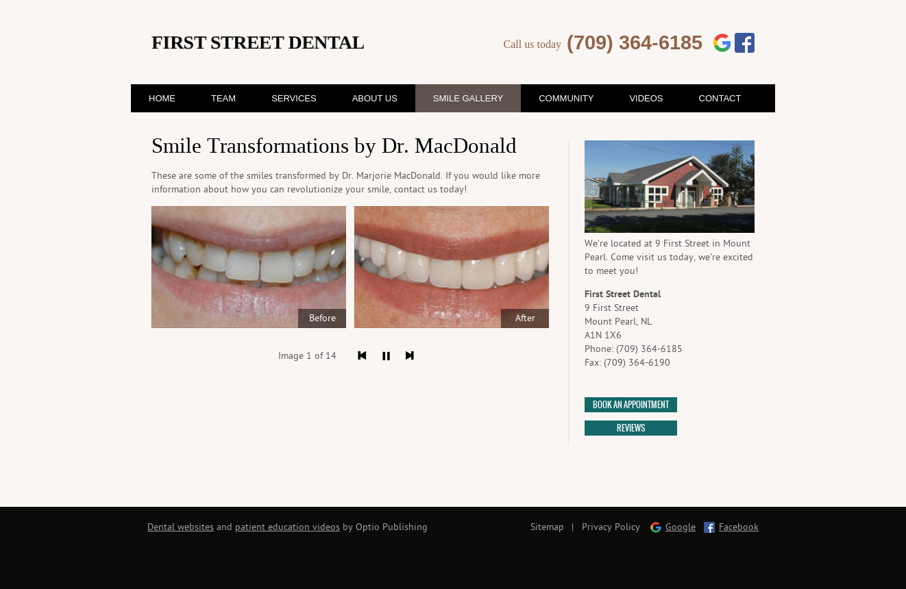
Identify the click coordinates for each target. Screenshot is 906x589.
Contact (720, 98)
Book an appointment (631, 405)
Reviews (631, 428)
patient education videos (287, 527)
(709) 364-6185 (634, 42)
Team (223, 98)
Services (294, 98)
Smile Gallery (468, 98)
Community (566, 98)
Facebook (739, 527)
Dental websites (180, 527)
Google (680, 527)
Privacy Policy (611, 527)
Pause (386, 355)
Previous (362, 355)
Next (410, 355)
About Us (374, 98)
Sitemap (547, 527)
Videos (646, 98)
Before (322, 318)
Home (162, 98)
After (525, 318)
